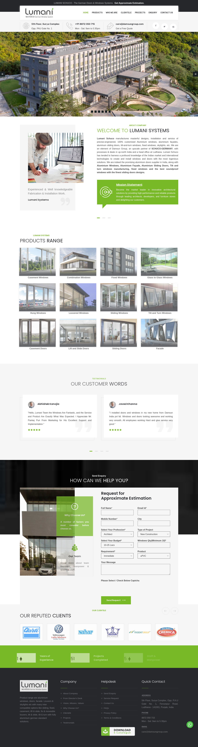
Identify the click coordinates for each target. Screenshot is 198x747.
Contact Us (167, 13)
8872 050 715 (148, 718)
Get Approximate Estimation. (129, 3)
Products (97, 13)
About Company (70, 693)
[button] (117, 534)
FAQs (106, 708)
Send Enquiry (110, 693)
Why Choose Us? (71, 708)
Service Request (111, 698)
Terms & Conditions (112, 718)
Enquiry (153, 13)
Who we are (111, 13)
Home (86, 13)
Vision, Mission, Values (73, 703)
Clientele (126, 13)
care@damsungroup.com (155, 732)
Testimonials (68, 723)
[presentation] (121, 587)
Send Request (116, 600)
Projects (140, 13)
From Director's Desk (72, 698)
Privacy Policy (110, 713)
